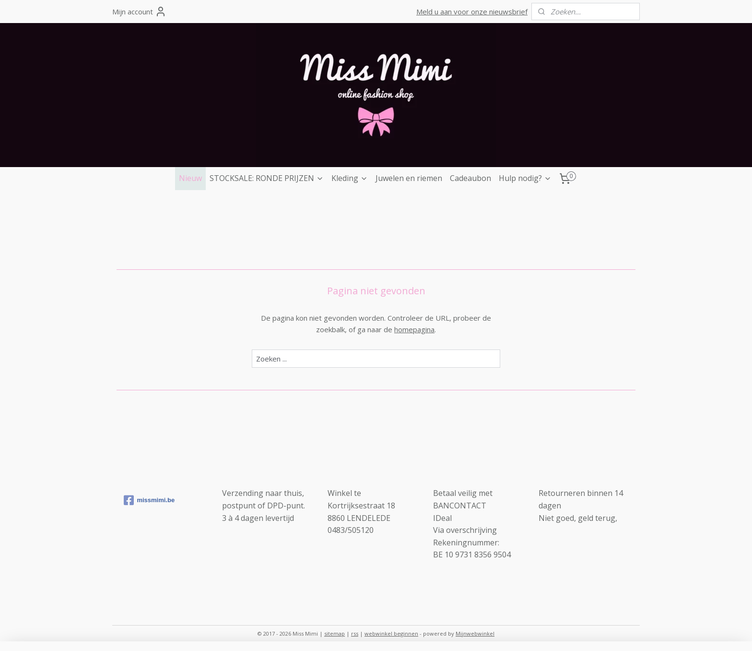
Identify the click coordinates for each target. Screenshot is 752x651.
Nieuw (190, 178)
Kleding (349, 178)
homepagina (414, 329)
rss (354, 633)
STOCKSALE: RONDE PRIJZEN (267, 178)
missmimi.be (149, 500)
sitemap (334, 633)
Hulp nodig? (525, 178)
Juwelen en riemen (409, 178)
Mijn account (139, 11)
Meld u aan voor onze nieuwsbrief (472, 11)
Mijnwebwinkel (475, 633)
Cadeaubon (470, 178)
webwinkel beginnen (391, 633)
